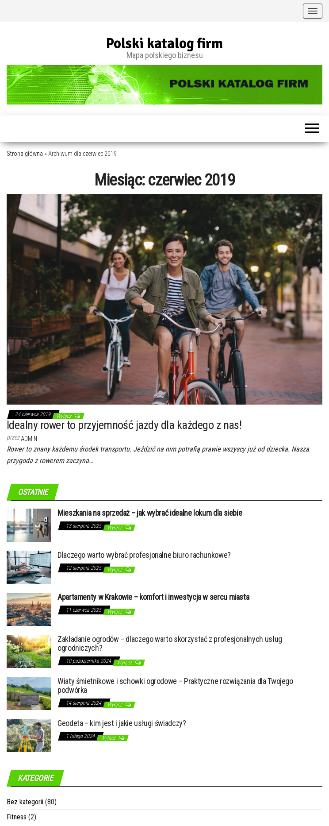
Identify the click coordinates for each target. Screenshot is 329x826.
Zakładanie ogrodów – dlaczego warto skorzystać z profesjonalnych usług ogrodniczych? (169, 643)
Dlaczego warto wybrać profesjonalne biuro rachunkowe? (144, 555)
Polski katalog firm (164, 43)
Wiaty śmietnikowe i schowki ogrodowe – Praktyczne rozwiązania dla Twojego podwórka (175, 685)
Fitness (17, 817)
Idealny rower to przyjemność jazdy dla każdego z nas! (124, 425)
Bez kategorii (25, 802)
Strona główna (25, 153)
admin (29, 438)
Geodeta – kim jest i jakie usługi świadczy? (121, 723)
